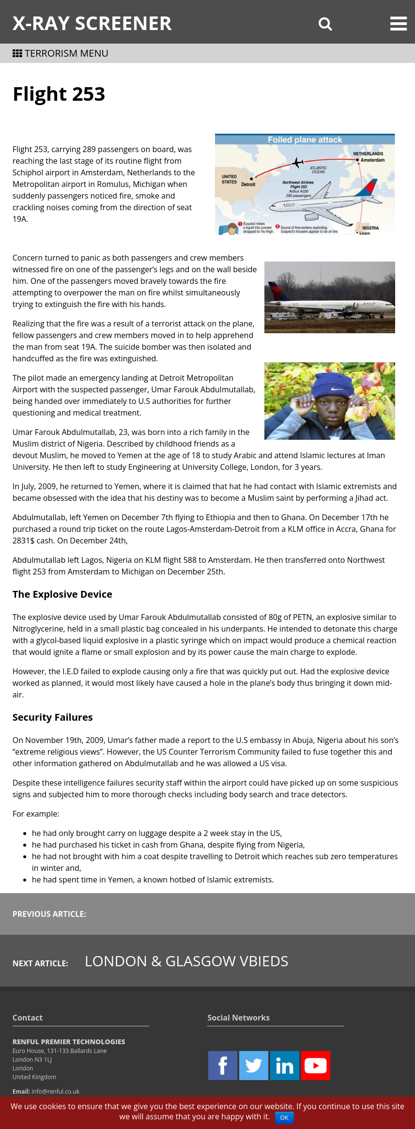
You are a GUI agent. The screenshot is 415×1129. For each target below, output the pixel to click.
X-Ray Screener (92, 22)
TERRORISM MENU (60, 53)
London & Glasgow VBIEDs (187, 961)
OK (284, 1117)
